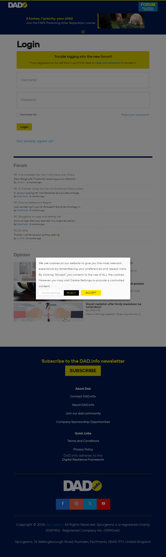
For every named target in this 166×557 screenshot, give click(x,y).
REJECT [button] (71, 293)
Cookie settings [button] (51, 293)
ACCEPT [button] (91, 293)
